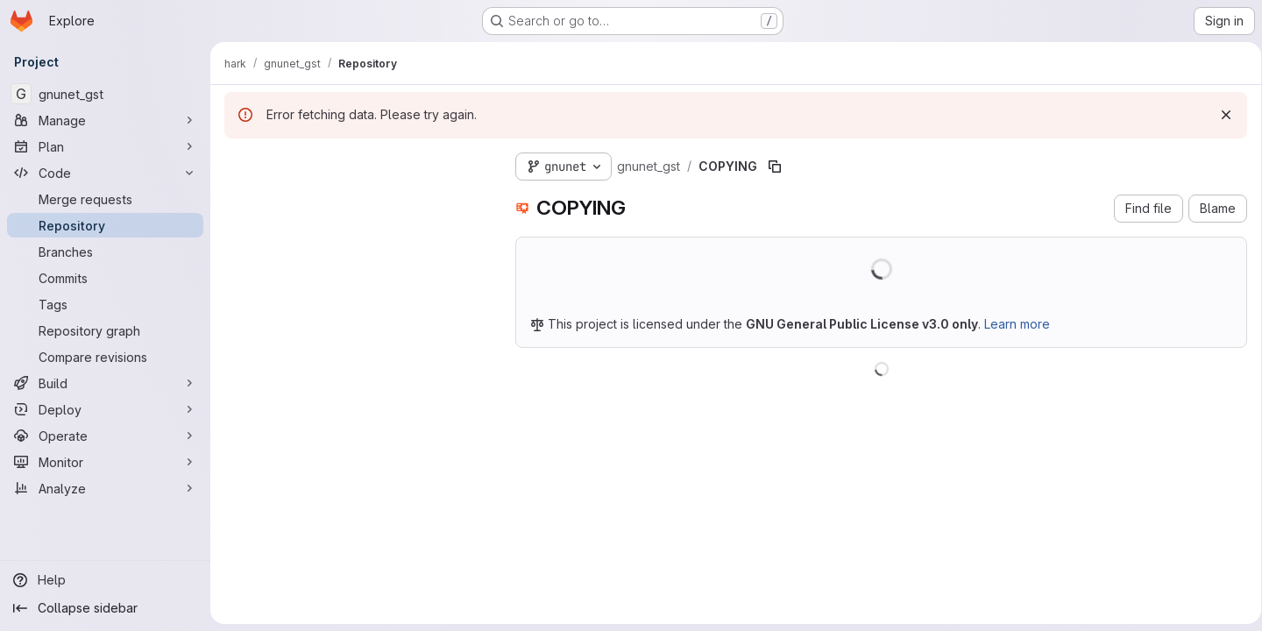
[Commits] (105, 278)
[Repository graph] (105, 330)
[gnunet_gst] (105, 94)
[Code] (105, 172)
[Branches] (105, 251)
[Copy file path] (775, 166)
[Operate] (105, 435)
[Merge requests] (105, 199)
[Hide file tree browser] (238, 163)
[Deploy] (105, 409)
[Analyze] (105, 488)
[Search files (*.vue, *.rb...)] (355, 198)
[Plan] (105, 146)
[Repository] (105, 225)
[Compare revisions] (105, 356)
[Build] (105, 383)
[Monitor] (105, 462)
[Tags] (105, 304)
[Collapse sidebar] (105, 608)
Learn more (1017, 323)
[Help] (105, 580)
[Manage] (105, 120)
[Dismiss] (1219, 114)
